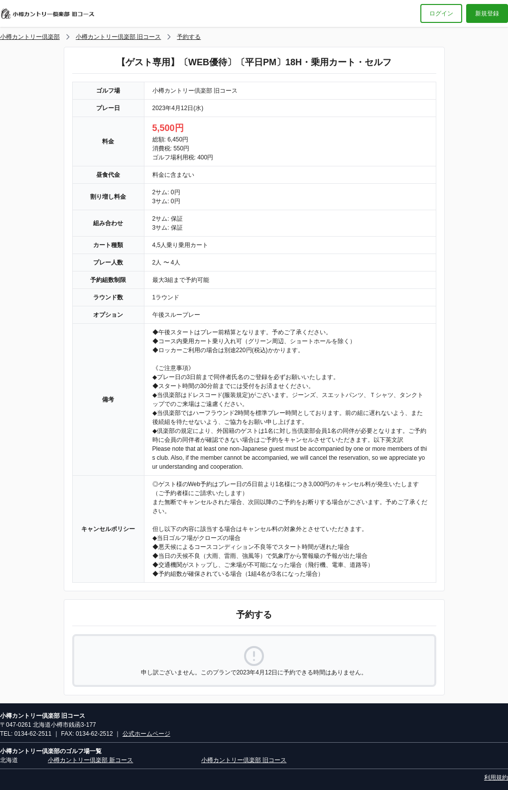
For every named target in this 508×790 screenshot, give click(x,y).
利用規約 (496, 777)
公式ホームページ (146, 733)
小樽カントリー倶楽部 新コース (90, 760)
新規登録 (487, 13)
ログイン (441, 13)
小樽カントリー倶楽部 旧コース (118, 36)
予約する (189, 36)
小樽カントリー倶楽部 (30, 36)
